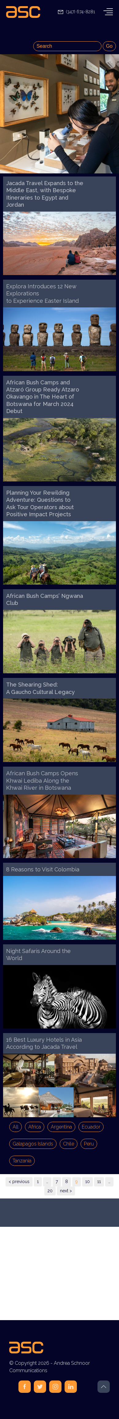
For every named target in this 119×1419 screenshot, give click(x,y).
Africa (34, 1127)
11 (99, 1181)
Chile (68, 1144)
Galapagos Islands (33, 1144)
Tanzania (22, 1161)
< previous (19, 1181)
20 (50, 1190)
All (15, 1127)
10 (87, 1181)
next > (66, 1190)
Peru (89, 1144)
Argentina (61, 1127)
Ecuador (91, 1127)
